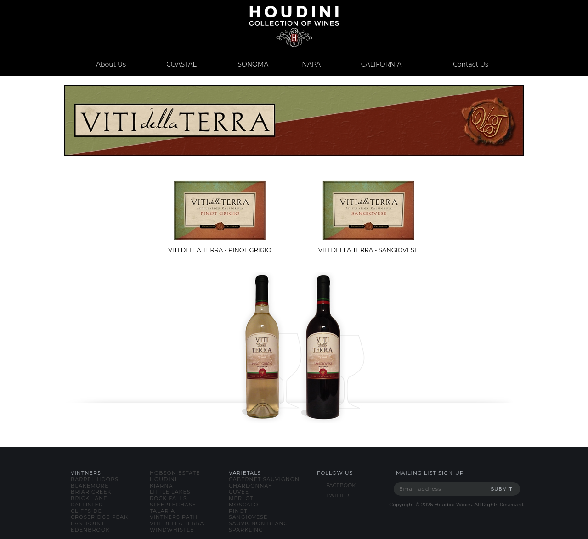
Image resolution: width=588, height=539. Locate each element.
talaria (162, 511)
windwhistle (172, 530)
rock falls (168, 498)
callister (87, 504)
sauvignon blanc (258, 523)
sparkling (246, 530)
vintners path (174, 517)
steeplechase (173, 504)
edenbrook (90, 530)
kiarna (161, 486)
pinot (238, 511)
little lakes (170, 491)
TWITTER (337, 495)
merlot (241, 498)
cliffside (86, 511)
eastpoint (88, 523)
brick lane (89, 498)
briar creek (91, 491)
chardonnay (250, 486)
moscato (244, 504)
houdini (163, 479)
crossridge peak (99, 517)
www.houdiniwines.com (294, 26)
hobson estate (175, 473)
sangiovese (248, 517)
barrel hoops (95, 479)
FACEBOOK (341, 485)
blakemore (90, 486)
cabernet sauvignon (264, 479)
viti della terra (177, 523)
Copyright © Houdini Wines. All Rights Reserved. (456, 504)
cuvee (239, 491)
